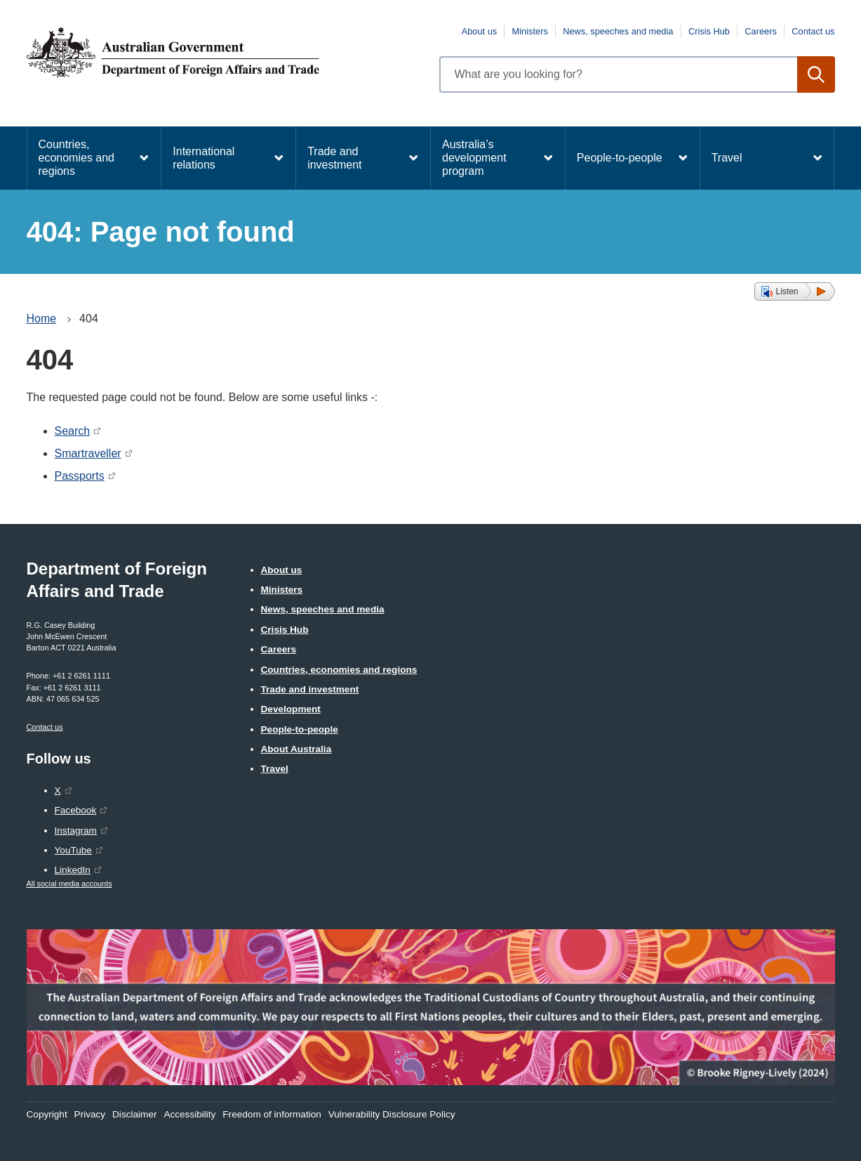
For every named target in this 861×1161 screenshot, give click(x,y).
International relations (203, 158)
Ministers (530, 31)
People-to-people (619, 158)
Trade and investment (334, 158)
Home (42, 318)
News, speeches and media (618, 31)
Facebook (76, 810)
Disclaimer (134, 1114)
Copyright (47, 1114)
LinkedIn (73, 870)
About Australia (296, 749)
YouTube (73, 850)
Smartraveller (88, 453)
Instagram (76, 830)
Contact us (813, 31)
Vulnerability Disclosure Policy (391, 1114)
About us (480, 31)
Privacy (90, 1114)
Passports (80, 476)
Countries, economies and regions (77, 157)
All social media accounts (69, 883)
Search (73, 431)
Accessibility (189, 1114)
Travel (727, 158)
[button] (794, 291)
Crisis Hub (709, 31)
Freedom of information (271, 1114)
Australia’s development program (474, 157)
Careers (761, 31)
